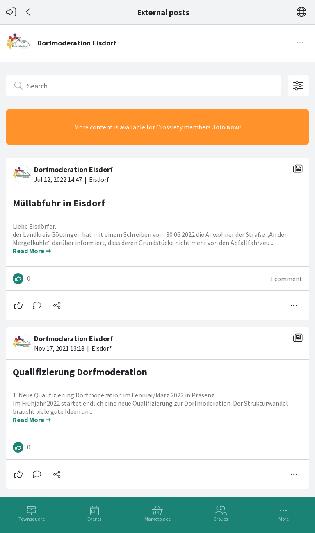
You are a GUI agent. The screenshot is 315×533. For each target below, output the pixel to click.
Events (94, 519)
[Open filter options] (298, 85)
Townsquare (31, 519)
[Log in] (11, 12)
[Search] (143, 85)
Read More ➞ (32, 251)
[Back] (29, 12)
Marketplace (157, 519)
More (283, 519)
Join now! (226, 127)
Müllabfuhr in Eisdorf (59, 203)
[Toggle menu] (300, 43)
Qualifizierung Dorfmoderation (80, 371)
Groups (220, 519)
